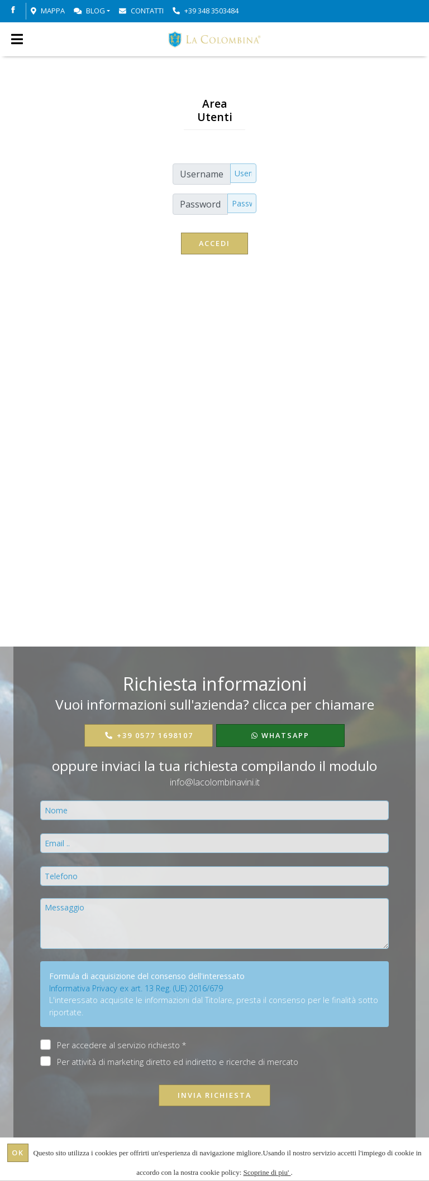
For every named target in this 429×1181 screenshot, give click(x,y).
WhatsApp (280, 735)
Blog (89, 11)
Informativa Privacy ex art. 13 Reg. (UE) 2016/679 (136, 988)
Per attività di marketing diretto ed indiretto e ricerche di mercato (177, 1061)
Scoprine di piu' (267, 1172)
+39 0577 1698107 (148, 735)
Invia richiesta (214, 1095)
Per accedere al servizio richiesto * (122, 1044)
